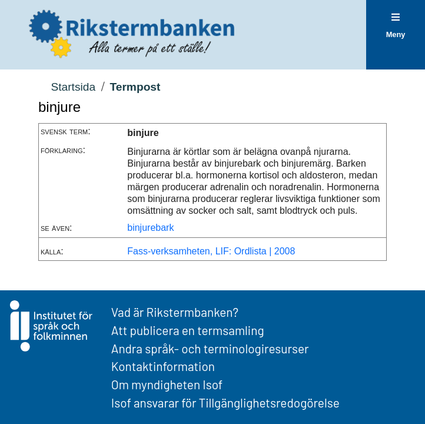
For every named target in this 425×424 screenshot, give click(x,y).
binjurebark (150, 228)
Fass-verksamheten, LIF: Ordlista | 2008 (211, 251)
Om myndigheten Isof (167, 384)
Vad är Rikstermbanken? (174, 311)
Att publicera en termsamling (187, 330)
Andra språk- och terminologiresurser (210, 348)
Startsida (73, 87)
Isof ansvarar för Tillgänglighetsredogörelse (225, 402)
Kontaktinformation (163, 366)
